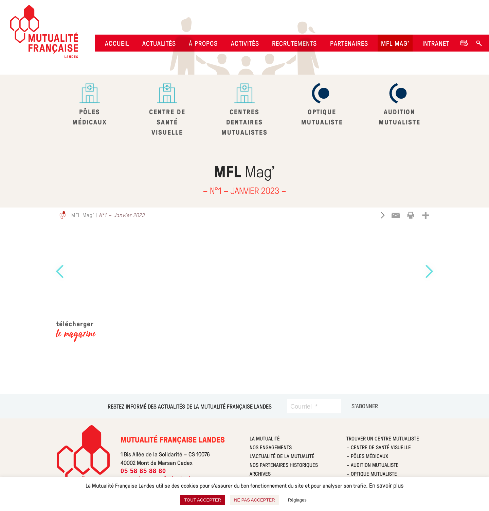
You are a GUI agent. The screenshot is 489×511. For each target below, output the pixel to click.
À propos (203, 43)
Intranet (435, 43)
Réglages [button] (297, 500)
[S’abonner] (364, 406)
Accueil (117, 43)
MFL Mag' (82, 214)
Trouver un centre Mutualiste (382, 438)
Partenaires (349, 43)
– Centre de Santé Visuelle (378, 447)
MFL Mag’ (395, 43)
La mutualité (265, 438)
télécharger (75, 329)
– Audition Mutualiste (372, 464)
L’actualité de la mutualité (282, 455)
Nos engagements (271, 447)
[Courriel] (314, 406)
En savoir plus (386, 485)
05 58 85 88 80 (143, 471)
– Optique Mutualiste (371, 473)
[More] (425, 215)
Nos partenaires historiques (284, 464)
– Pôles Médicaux (367, 455)
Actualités (159, 43)
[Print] (410, 215)
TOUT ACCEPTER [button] (202, 500)
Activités (245, 43)
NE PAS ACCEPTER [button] (254, 500)
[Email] (395, 215)
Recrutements (294, 43)
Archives (260, 473)
